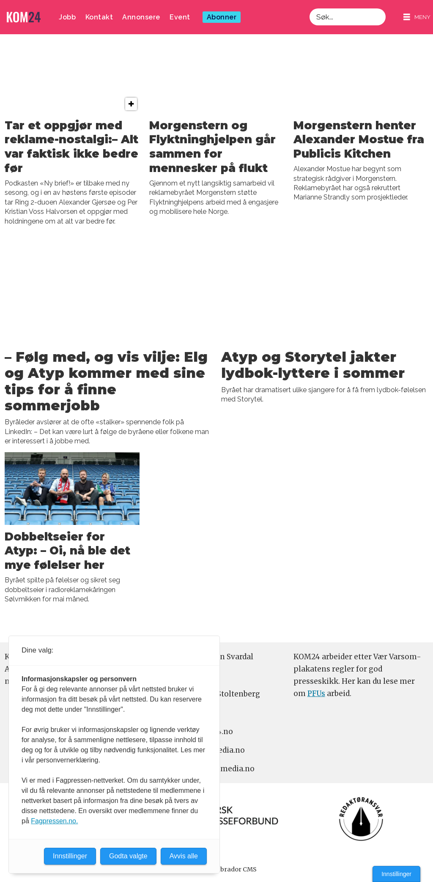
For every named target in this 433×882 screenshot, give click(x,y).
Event (180, 17)
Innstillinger (396, 874)
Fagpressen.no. (54, 821)
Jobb (67, 17)
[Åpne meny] (417, 17)
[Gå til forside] (24, 17)
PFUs (316, 693)
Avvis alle (184, 856)
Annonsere (141, 17)
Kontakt (99, 17)
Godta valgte (128, 856)
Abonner (222, 17)
